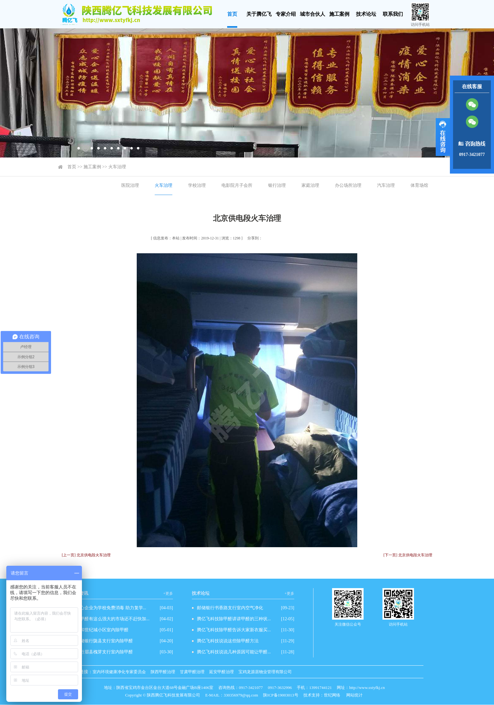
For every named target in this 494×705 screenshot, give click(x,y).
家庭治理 (310, 185)
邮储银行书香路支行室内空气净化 (230, 607)
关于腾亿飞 (259, 14)
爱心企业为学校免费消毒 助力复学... (111, 607)
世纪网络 (332, 695)
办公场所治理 (348, 185)
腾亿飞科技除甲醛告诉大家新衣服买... (234, 630)
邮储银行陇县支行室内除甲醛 (104, 641)
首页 (232, 14)
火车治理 (117, 166)
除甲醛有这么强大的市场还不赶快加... (113, 618)
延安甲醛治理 (221, 671)
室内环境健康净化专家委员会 (119, 671)
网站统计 (354, 695)
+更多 (168, 593)
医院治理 (130, 185)
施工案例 (339, 14)
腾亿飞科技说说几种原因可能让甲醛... (234, 652)
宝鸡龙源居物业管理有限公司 (265, 671)
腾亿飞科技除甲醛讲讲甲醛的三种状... (234, 618)
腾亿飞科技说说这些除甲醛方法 (228, 641)
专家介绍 (286, 14)
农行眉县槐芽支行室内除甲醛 (104, 652)
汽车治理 (386, 185)
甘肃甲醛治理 (192, 671)
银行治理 (277, 185)
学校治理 (197, 185)
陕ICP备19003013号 (280, 695)
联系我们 (393, 14)
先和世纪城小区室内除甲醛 (102, 630)
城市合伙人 (312, 14)
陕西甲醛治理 (163, 671)
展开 (443, 137)
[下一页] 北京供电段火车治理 (407, 555)
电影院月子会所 (236, 185)
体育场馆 (419, 185)
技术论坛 (366, 14)
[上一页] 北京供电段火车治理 (86, 555)
